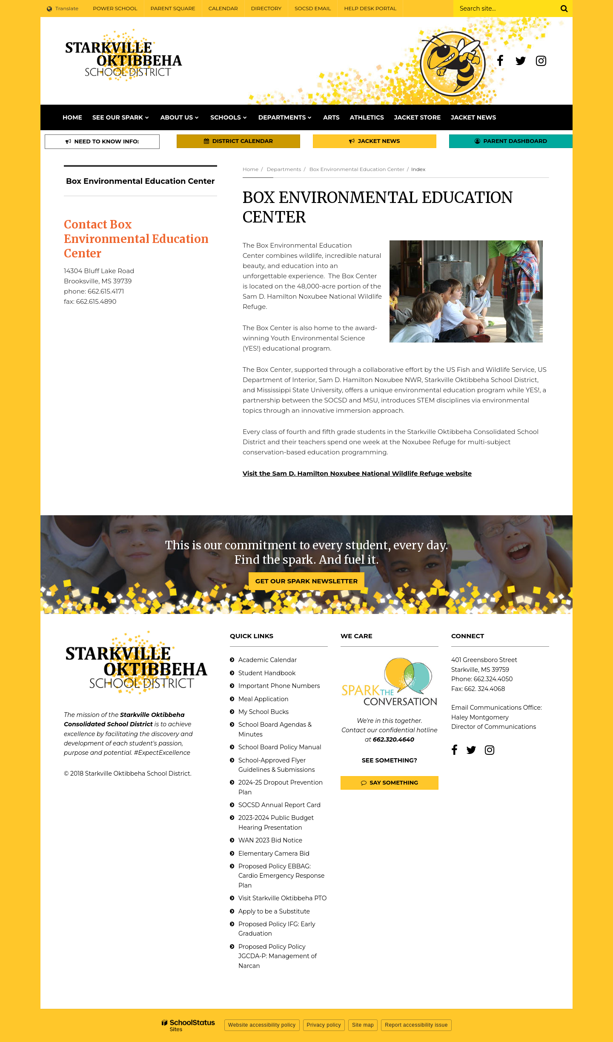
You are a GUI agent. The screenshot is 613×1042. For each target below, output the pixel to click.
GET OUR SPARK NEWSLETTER (306, 581)
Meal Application (263, 699)
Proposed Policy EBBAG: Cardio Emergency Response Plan (281, 875)
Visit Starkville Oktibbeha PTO (282, 898)
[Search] (564, 8)
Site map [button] (363, 1025)
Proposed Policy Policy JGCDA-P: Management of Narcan (277, 956)
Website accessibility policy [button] (262, 1025)
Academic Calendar (267, 660)
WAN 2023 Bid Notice (270, 840)
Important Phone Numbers (279, 686)
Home (250, 169)
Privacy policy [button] (324, 1025)
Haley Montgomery (480, 717)
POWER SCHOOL (115, 8)
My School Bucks (263, 712)
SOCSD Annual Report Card (279, 805)
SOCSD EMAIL (313, 8)
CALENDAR (223, 8)
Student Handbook (266, 673)
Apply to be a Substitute (274, 911)
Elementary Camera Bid (273, 853)
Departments (283, 169)
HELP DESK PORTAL (370, 8)
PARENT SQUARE (173, 8)
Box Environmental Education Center (356, 169)
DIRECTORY (266, 8)
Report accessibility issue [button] (416, 1025)
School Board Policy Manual (279, 747)
